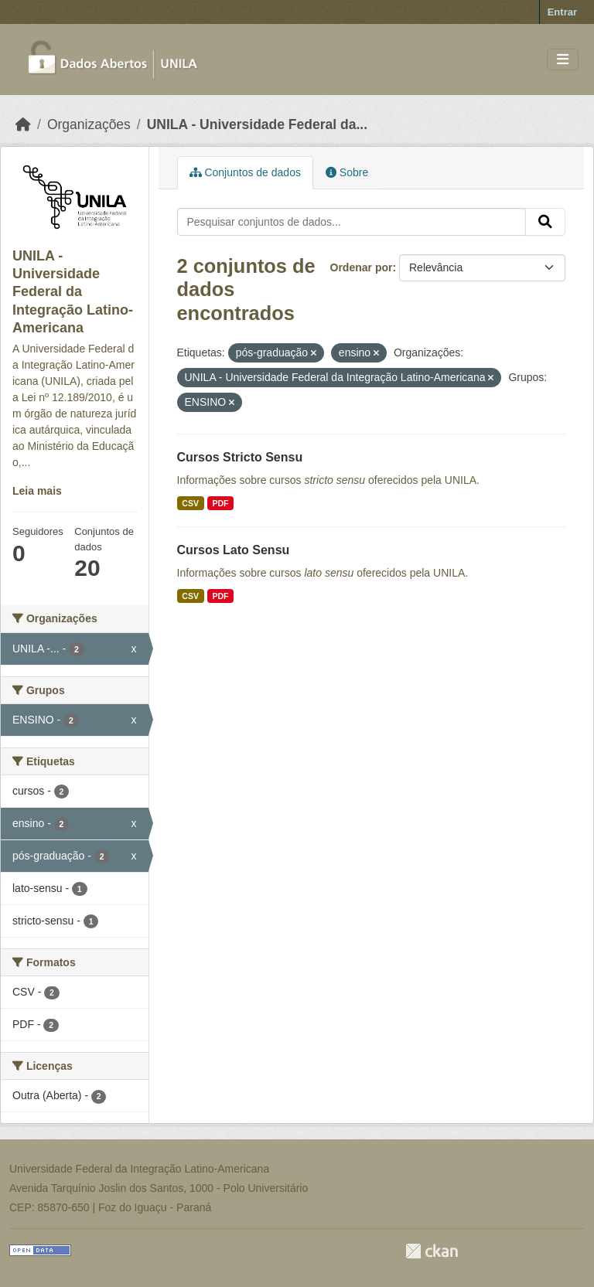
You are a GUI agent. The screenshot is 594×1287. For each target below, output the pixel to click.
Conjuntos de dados (245, 172)
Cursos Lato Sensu (233, 550)
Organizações (89, 124)
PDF (220, 503)
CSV (190, 503)
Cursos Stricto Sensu (240, 457)
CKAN (431, 1251)
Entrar (562, 12)
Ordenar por (361, 267)
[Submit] (545, 222)
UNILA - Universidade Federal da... (257, 124)
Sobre (347, 172)
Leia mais (37, 491)
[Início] (23, 124)
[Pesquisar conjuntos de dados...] (352, 222)
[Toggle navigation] (563, 60)
